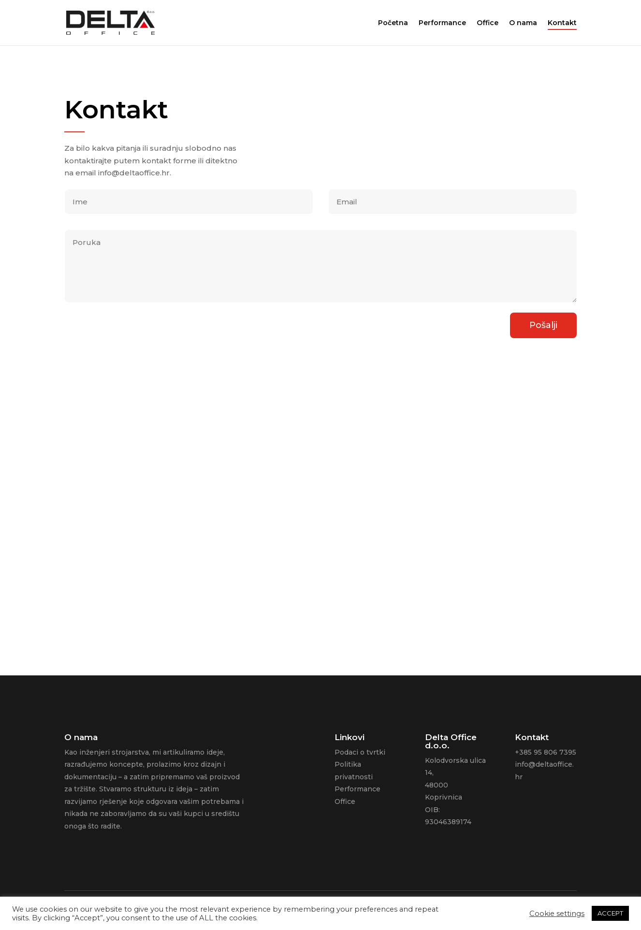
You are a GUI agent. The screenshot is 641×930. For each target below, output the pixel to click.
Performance (442, 23)
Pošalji (543, 322)
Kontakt (562, 23)
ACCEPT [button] (610, 913)
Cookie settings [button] (556, 913)
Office (487, 23)
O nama (523, 23)
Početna (393, 23)
